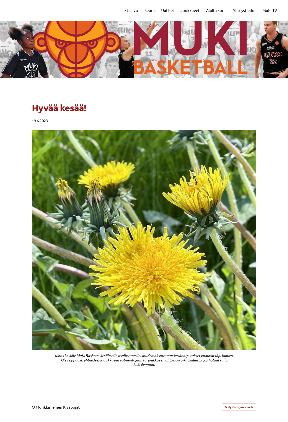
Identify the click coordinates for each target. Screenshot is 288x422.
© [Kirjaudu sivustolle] (34, 407)
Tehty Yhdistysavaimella (239, 407)
